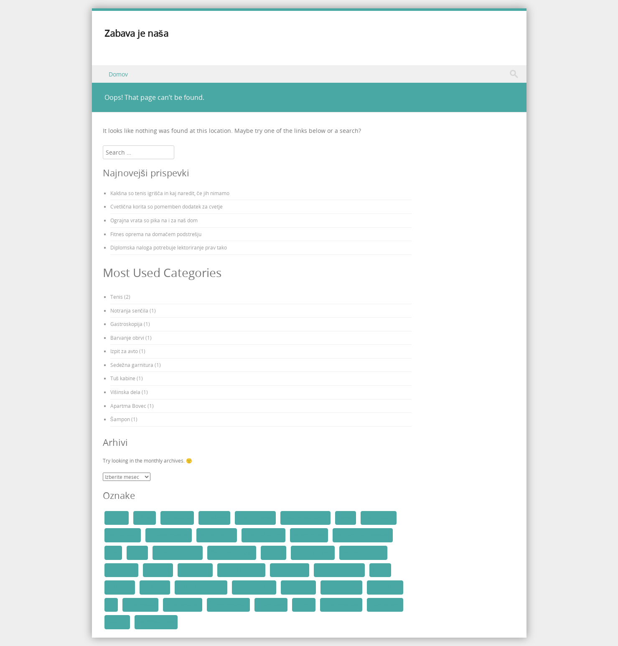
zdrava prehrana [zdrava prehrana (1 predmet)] (228, 605)
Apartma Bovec (128, 405)
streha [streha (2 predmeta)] (380, 570)
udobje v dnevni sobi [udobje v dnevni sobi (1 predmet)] (201, 587)
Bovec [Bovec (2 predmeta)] (346, 518)
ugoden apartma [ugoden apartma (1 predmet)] (254, 587)
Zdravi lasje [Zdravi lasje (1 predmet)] (271, 605)
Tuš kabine (122, 378)
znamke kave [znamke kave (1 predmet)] (385, 605)
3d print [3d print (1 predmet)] (116, 518)
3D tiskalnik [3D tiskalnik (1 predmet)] (177, 518)
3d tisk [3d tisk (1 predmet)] (144, 518)
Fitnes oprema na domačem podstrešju (155, 234)
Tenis (116, 296)
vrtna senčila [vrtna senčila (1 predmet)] (140, 605)
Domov (118, 74)
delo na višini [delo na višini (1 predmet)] (122, 535)
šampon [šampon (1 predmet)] (117, 622)
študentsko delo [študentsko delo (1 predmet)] (156, 622)
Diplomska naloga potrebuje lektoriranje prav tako (168, 247)
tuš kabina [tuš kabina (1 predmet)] (119, 587)
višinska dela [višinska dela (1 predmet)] (385, 587)
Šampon (120, 419)
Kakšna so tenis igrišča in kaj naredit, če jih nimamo (169, 193)
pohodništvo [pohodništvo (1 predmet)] (195, 570)
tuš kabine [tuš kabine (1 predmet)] (154, 587)
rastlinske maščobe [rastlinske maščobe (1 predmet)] (339, 570)
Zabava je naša (136, 33)
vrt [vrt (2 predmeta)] (111, 605)
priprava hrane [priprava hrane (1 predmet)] (289, 570)
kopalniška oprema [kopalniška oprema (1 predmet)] (177, 552)
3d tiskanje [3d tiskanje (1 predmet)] (214, 518)
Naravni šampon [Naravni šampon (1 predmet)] (313, 552)
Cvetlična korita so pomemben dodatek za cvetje (166, 206)
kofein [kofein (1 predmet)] (137, 552)
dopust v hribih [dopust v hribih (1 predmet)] (216, 535)
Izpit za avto (124, 351)
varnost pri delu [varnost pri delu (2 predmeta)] (341, 587)
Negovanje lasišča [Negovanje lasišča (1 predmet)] (363, 552)
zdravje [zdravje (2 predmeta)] (304, 605)
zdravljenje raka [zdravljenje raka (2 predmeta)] (341, 605)
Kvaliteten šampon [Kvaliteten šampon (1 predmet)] (231, 552)
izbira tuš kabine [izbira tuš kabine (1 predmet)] (263, 535)
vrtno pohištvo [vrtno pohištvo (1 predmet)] (182, 605)
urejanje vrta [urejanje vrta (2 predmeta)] (298, 587)
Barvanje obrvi (127, 337)
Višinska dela (125, 392)
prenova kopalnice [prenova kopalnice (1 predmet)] (241, 570)
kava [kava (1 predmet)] (113, 552)
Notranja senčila (129, 310)
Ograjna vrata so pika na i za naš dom (154, 220)
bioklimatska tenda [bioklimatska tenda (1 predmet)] (305, 518)
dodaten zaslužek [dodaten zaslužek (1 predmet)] (168, 535)
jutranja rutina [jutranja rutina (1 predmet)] (309, 535)
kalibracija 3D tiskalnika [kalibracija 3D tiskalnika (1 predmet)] (362, 535)
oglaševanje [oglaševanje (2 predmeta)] (121, 570)
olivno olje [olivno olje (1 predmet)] (158, 570)
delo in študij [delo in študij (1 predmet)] (378, 518)
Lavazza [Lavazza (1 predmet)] (273, 552)
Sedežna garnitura (131, 364)
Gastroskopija (126, 323)
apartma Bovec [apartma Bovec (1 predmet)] (255, 518)
